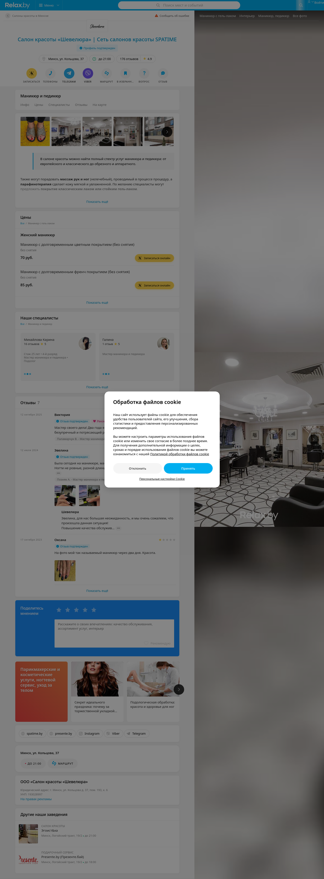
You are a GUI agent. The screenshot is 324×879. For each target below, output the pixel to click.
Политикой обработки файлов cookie (179, 454)
